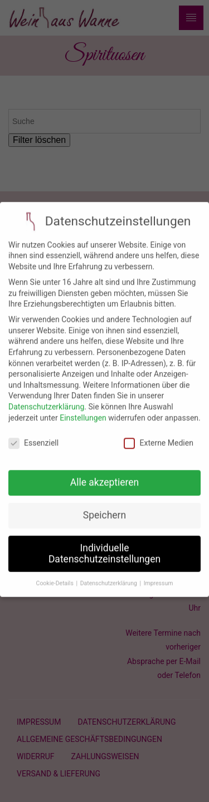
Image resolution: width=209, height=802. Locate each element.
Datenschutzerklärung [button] (109, 574)
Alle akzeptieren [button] (104, 474)
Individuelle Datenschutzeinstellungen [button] (104, 545)
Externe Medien (158, 435)
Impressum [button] (158, 574)
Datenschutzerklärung (46, 398)
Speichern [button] (104, 507)
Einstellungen (83, 409)
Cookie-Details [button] (55, 574)
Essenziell (33, 435)
